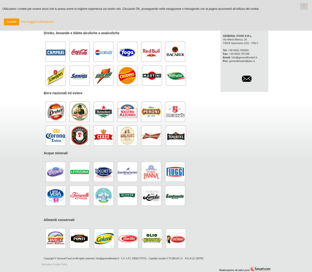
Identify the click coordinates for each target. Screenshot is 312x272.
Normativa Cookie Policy (54, 264)
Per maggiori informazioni (37, 21)
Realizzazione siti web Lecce (234, 270)
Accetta (11, 21)
